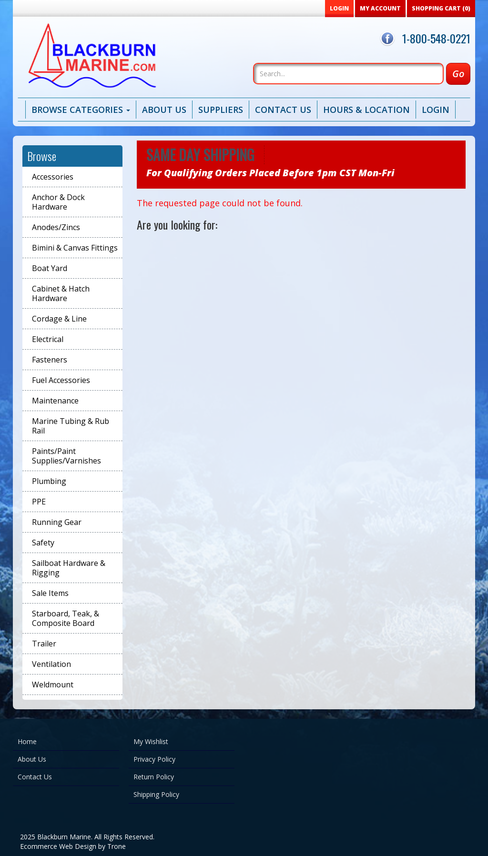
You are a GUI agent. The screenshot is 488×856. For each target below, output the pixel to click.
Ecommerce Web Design (58, 846)
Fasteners (49, 359)
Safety (43, 542)
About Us (164, 109)
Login (435, 109)
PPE (39, 501)
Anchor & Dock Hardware (58, 202)
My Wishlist (150, 741)
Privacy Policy (154, 759)
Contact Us (283, 109)
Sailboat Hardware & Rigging (68, 568)
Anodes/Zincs (56, 227)
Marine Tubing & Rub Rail (70, 426)
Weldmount (52, 684)
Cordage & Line (59, 318)
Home (27, 741)
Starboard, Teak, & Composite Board (65, 618)
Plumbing (49, 481)
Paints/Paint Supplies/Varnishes (66, 456)
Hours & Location (366, 109)
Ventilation (51, 664)
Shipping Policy (156, 794)
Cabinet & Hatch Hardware (61, 293)
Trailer (44, 643)
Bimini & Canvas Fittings (75, 247)
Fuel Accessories (61, 380)
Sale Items (50, 593)
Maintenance (55, 400)
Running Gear (56, 522)
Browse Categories (80, 109)
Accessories (52, 176)
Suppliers (220, 109)
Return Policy (153, 776)
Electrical (47, 339)
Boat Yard (49, 268)
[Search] (348, 73)
